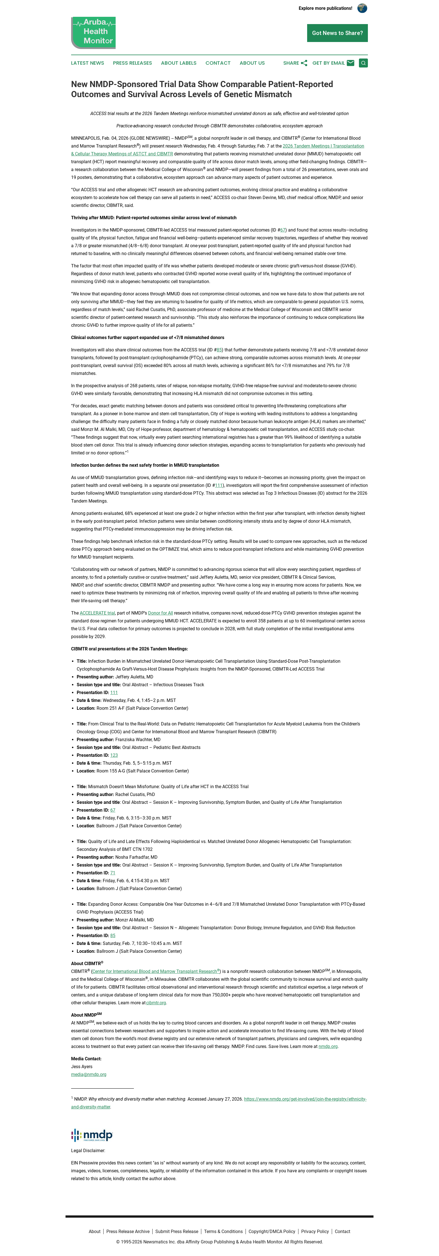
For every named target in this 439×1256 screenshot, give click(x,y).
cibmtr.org (156, 1002)
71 (112, 873)
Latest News (87, 63)
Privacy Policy (315, 1231)
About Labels (179, 63)
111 (219, 485)
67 (282, 230)
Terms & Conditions (223, 1231)
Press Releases (132, 63)
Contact (218, 63)
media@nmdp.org (88, 1074)
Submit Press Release (176, 1231)
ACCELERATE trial (97, 613)
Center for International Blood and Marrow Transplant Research (156, 971)
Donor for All (160, 613)
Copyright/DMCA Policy (272, 1231)
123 (114, 755)
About (95, 1231)
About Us (252, 63)
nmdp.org (328, 1046)
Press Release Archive (128, 1231)
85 (219, 349)
